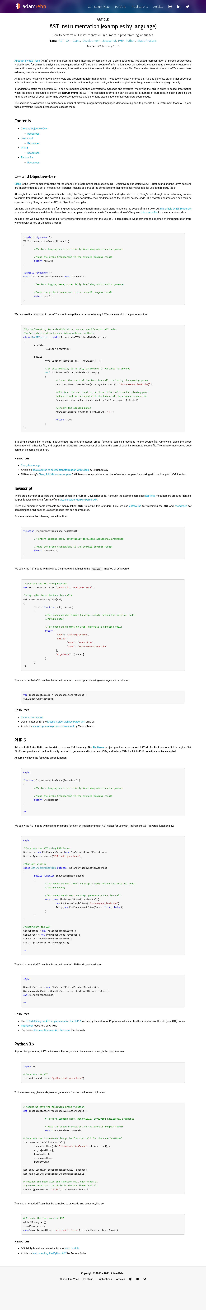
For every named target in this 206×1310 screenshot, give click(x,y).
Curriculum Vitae (99, 6)
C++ (68, 41)
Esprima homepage (32, 729)
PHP (121, 41)
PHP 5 (24, 147)
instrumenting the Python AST (50, 1277)
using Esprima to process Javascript (53, 738)
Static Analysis (146, 41)
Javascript (109, 41)
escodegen (181, 512)
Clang (76, 41)
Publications (140, 6)
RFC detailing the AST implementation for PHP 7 (53, 1040)
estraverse (135, 512)
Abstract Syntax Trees (27, 60)
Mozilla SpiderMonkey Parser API (78, 506)
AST (61, 41)
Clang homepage (30, 472)
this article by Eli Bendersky (176, 208)
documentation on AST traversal (51, 1049)
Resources (33, 133)
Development (91, 41)
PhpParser (99, 759)
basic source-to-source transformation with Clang (61, 476)
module (72, 1272)
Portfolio (120, 6)
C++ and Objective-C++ (34, 128)
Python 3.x (27, 157)
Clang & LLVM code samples (55, 481)
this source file (149, 212)
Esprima (150, 502)
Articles (158, 6)
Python (130, 41)
